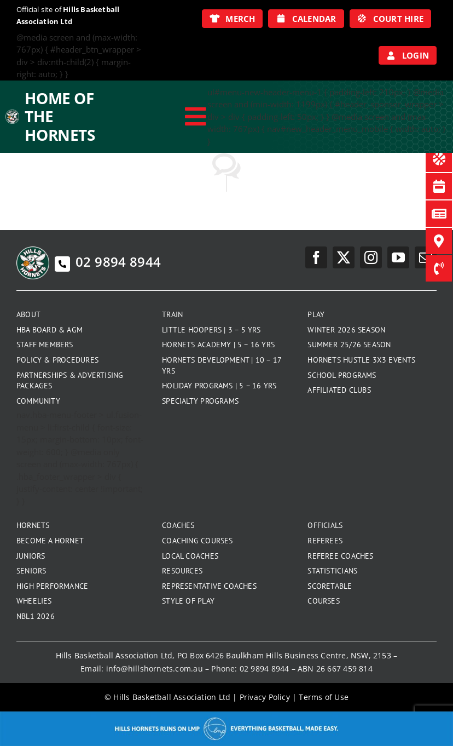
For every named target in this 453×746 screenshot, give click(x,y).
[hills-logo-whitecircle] (12, 113)
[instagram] (371, 257)
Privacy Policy (265, 697)
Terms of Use (324, 697)
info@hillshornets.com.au (154, 668)
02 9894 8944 (108, 262)
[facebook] (316, 257)
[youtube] (398, 257)
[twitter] (344, 257)
